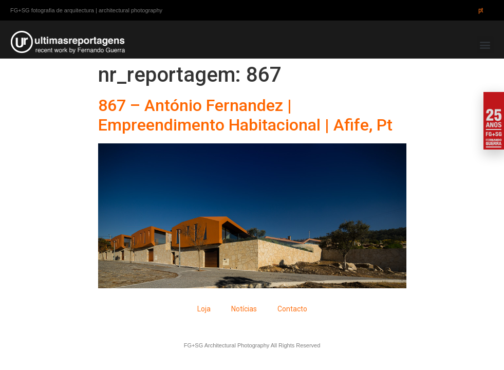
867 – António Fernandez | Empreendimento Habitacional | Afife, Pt (245, 115)
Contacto (292, 309)
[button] (485, 44)
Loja (204, 309)
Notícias (244, 309)
